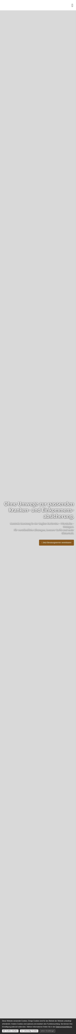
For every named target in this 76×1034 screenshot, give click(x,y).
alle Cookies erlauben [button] (10, 1031)
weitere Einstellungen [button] (47, 1031)
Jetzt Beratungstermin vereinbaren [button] (56, 543)
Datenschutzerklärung (64, 1027)
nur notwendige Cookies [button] (29, 1031)
